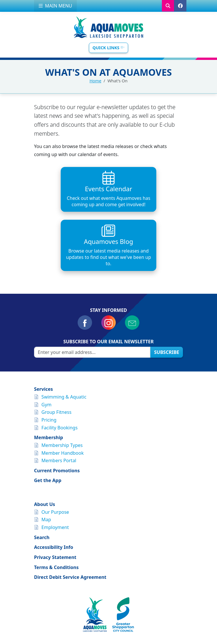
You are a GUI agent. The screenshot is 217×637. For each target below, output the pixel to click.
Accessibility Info (53, 495)
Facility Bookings (60, 375)
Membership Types (62, 392)
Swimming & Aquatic (64, 344)
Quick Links (109, 47)
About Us (44, 452)
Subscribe (166, 299)
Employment (55, 475)
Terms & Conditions (56, 514)
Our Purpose (55, 459)
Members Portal (59, 408)
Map (46, 467)
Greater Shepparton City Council (139, 613)
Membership (48, 385)
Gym (47, 352)
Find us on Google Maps (109, 593)
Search (41, 484)
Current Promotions (57, 418)
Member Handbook (63, 400)
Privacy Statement (55, 505)
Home (95, 81)
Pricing (49, 367)
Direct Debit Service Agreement (70, 525)
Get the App (47, 428)
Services (43, 336)
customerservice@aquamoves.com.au (114, 600)
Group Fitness (57, 360)
